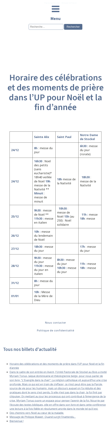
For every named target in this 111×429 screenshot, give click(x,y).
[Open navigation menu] (55, 9)
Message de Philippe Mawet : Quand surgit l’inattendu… (43, 417)
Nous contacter (55, 322)
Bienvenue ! (16, 421)
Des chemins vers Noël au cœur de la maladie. (37, 413)
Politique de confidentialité (55, 330)
